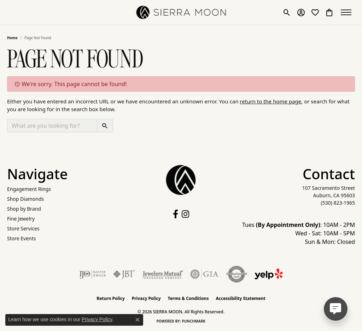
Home (12, 37)
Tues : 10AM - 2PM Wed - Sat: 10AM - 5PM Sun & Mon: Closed (298, 233)
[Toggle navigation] (347, 12)
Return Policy (111, 298)
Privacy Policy (146, 298)
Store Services (23, 228)
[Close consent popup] (137, 320)
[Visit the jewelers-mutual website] (162, 274)
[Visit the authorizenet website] (236, 274)
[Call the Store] (338, 202)
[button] (286, 12)
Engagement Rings (29, 189)
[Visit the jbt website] (124, 274)
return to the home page (270, 101)
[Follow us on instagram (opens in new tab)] (185, 214)
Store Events (21, 238)
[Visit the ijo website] (92, 274)
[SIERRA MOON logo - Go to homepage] (181, 12)
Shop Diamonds (25, 198)
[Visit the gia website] (204, 274)
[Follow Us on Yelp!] (269, 274)
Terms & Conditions (188, 298)
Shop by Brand (24, 208)
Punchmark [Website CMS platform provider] (194, 321)
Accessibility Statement (240, 298)
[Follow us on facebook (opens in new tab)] (175, 214)
